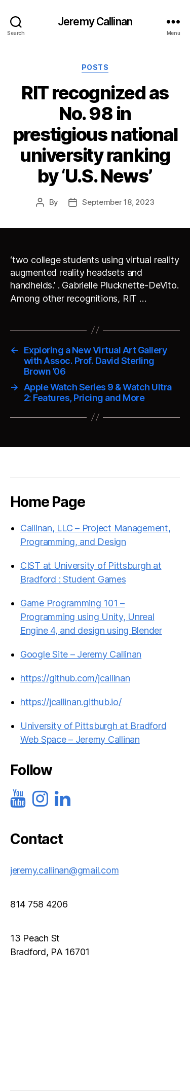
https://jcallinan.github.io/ (70, 702)
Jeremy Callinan (95, 21)
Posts (95, 67)
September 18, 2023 (118, 202)
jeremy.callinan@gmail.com (64, 870)
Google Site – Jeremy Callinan (80, 654)
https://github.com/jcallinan (75, 678)
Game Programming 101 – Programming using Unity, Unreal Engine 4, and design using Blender (91, 617)
